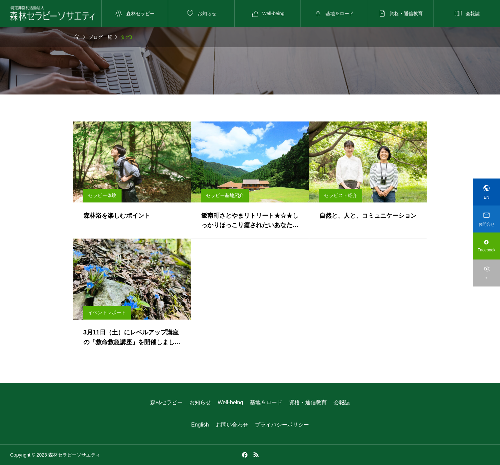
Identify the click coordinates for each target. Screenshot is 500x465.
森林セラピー (166, 402)
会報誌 (342, 402)
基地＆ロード (266, 402)
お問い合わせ (232, 425)
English (200, 425)
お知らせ (200, 402)
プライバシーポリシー (282, 425)
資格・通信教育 (308, 402)
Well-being (230, 402)
